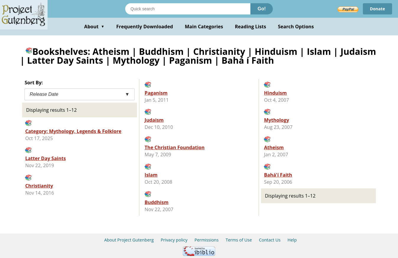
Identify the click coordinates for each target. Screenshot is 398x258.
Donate (377, 8)
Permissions (207, 240)
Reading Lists (250, 26)
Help (292, 240)
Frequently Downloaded (144, 26)
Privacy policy (174, 240)
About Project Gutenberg (129, 240)
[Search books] (187, 8)
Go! (261, 8)
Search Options (296, 26)
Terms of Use (239, 240)
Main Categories (204, 26)
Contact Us (269, 240)
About (94, 26)
